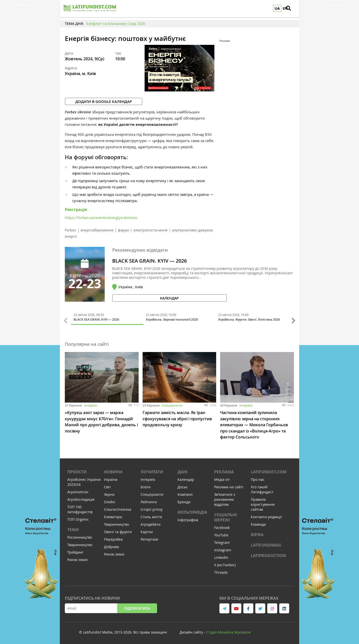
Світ (107, 486)
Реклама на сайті (228, 486)
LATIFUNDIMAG (266, 544)
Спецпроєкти (172, 405)
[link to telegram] (224, 608)
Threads (221, 571)
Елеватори (113, 516)
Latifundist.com (268, 471)
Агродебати (151, 523)
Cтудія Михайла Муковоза (228, 631)
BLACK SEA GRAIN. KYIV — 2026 (149, 261)
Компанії (185, 493)
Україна (110, 478)
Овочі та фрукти (118, 531)
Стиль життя (151, 516)
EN (285, 8)
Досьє (182, 486)
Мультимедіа (192, 511)
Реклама (224, 471)
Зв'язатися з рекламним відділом (224, 498)
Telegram (222, 541)
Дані (182, 471)
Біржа (257, 534)
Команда (258, 523)
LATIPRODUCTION (268, 555)
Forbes (70, 230)
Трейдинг (75, 551)
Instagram (222, 549)
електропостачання (150, 230)
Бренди (184, 501)
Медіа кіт (222, 478)
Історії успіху (152, 508)
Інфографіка (188, 519)
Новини (113, 471)
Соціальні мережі (225, 516)
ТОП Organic (78, 518)
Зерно (109, 493)
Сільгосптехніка (117, 508)
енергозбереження (97, 230)
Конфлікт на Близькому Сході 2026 (115, 23)
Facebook (222, 526)
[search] (293, 8)
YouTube (221, 534)
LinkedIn (221, 556)
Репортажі (149, 538)
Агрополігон (77, 491)
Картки (147, 531)
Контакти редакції (266, 516)
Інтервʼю (90, 405)
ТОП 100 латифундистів (79, 508)
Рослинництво (79, 536)
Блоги (146, 486)
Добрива (111, 546)
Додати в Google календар (103, 101)
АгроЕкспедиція (80, 498)
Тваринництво (79, 544)
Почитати (152, 471)
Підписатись (137, 607)
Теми (73, 529)
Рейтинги (149, 501)
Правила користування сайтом (263, 503)
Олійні (109, 501)
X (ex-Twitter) (225, 564)
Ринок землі (77, 559)
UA (277, 8)
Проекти (77, 471)
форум (123, 230)
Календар (186, 478)
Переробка (113, 538)
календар (136, 298)
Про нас (258, 478)
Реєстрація (76, 209)
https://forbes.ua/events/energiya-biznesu (101, 217)
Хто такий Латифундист (262, 489)
